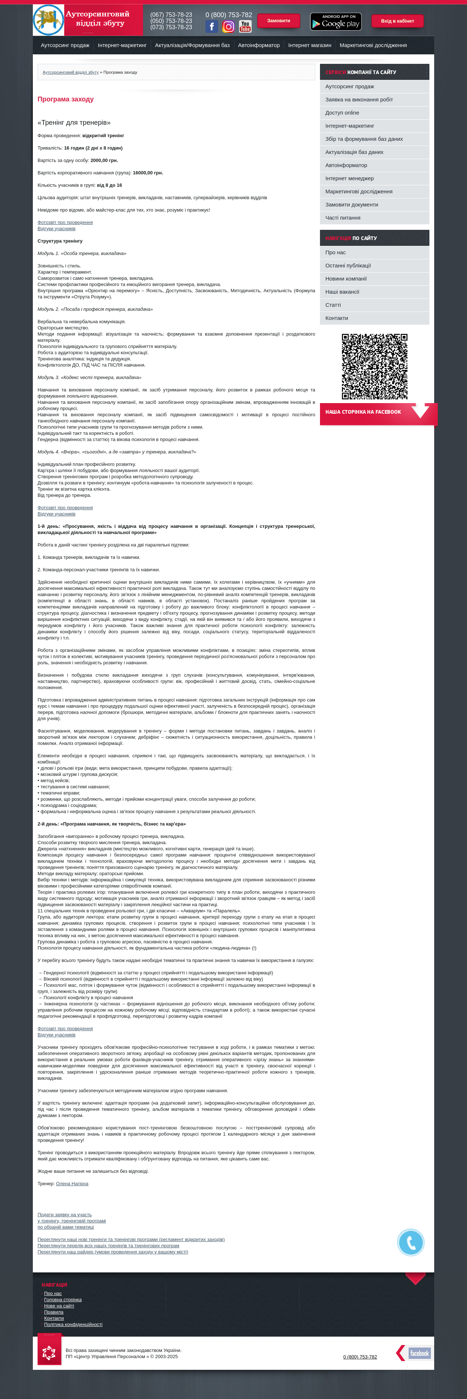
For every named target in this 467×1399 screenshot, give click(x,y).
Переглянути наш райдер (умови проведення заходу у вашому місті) (113, 1252)
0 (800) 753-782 (360, 1357)
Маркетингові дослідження (373, 45)
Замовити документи (351, 204)
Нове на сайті (59, 1306)
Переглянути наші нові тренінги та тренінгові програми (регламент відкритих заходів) (131, 1239)
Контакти (336, 318)
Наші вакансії (342, 292)
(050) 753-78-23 (171, 21)
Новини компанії (346, 278)
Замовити (278, 20)
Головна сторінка (63, 1299)
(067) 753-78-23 (171, 15)
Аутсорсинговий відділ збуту (88, 20)
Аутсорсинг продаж (65, 45)
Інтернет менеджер (349, 178)
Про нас (335, 252)
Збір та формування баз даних (364, 139)
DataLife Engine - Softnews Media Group (51, 1349)
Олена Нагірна (72, 1183)
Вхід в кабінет (397, 21)
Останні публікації (348, 265)
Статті (333, 305)
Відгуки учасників (57, 228)
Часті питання (342, 218)
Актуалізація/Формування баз (192, 45)
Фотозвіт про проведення (65, 222)
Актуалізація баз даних (354, 152)
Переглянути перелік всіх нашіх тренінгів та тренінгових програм (109, 1245)
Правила (53, 1312)
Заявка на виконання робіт (359, 99)
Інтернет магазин (309, 45)
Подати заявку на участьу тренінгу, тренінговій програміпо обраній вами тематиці (72, 1221)
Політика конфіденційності (73, 1324)
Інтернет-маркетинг (122, 45)
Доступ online (342, 112)
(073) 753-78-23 (171, 27)
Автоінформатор (259, 45)
